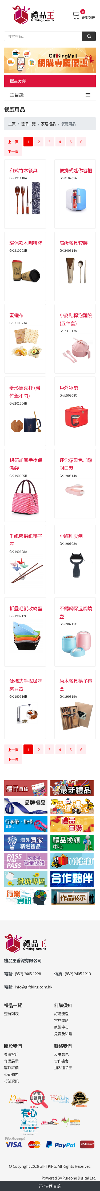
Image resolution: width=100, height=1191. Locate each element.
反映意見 (61, 1054)
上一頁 (13, 141)
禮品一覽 (28, 123)
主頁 (11, 123)
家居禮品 (48, 123)
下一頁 (13, 151)
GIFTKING (47, 1166)
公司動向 (11, 1074)
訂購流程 (61, 1013)
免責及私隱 (63, 1033)
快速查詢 (50, 1186)
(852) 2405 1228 (28, 973)
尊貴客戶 (11, 1054)
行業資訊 (11, 1081)
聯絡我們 (63, 1045)
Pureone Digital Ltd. (79, 1178)
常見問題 (61, 1020)
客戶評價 (11, 1067)
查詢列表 (83, 15)
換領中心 (61, 1027)
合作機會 (61, 1061)
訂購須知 (63, 1005)
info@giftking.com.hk (33, 987)
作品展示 (11, 1061)
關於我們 (13, 1045)
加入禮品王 (63, 1067)
